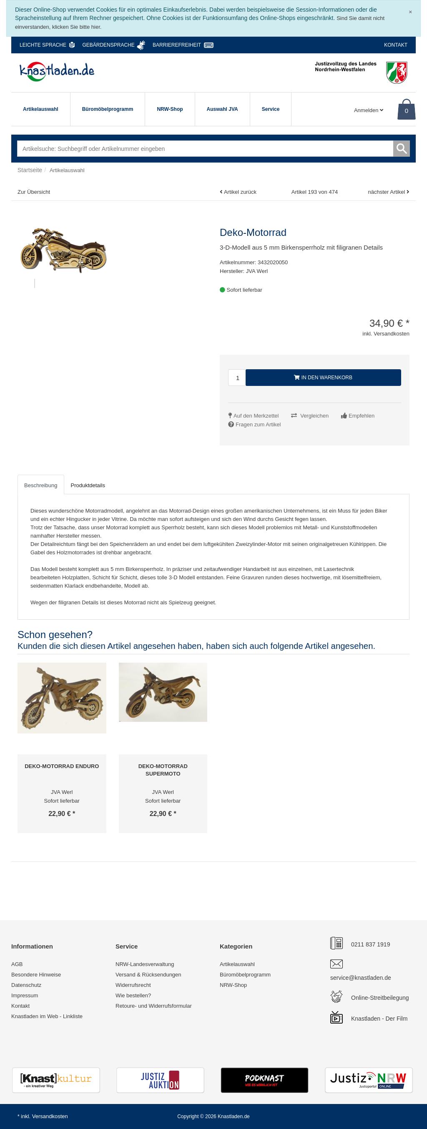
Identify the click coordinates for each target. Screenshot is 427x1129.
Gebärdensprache (108, 45)
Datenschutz (26, 985)
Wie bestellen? (133, 995)
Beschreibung (41, 485)
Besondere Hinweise (36, 974)
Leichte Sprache (43, 45)
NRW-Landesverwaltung (145, 964)
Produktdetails (88, 485)
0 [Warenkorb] (406, 110)
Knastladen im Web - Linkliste (47, 1016)
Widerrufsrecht (133, 985)
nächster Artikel (387, 192)
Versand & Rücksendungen (148, 974)
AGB (17, 964)
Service (271, 109)
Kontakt (395, 45)
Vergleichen (314, 416)
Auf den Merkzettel (256, 416)
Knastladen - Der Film (379, 1018)
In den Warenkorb (323, 378)
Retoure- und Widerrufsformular (154, 1006)
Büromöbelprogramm (107, 109)
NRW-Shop (170, 109)
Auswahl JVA (222, 109)
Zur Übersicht (34, 192)
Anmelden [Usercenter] (368, 110)
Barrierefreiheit (177, 45)
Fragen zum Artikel (258, 424)
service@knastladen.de (360, 977)
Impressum (24, 995)
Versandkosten (50, 1116)
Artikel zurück (240, 192)
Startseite (30, 170)
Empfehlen (361, 416)
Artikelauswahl (40, 109)
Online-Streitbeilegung (380, 997)
